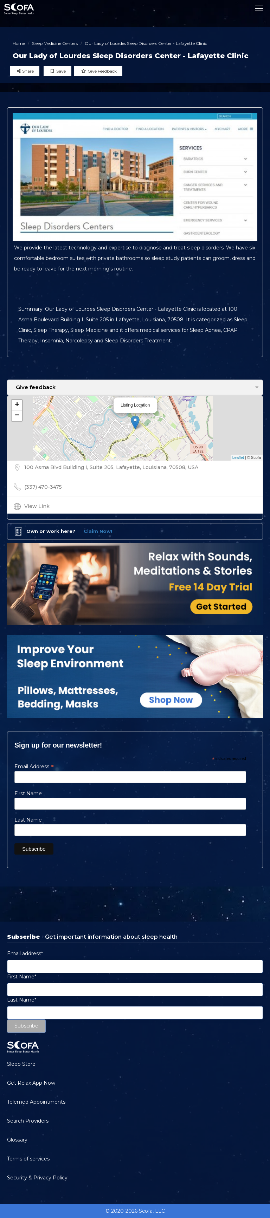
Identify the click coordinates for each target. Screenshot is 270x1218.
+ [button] (17, 405)
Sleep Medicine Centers (55, 43)
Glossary (17, 1140)
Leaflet (238, 457)
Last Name (28, 820)
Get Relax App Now (31, 1083)
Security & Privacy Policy (37, 1177)
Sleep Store (21, 1064)
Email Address (34, 766)
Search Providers (28, 1121)
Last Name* (21, 1000)
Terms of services (28, 1159)
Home (19, 43)
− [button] (17, 415)
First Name (28, 793)
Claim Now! (98, 531)
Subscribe (26, 1026)
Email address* (25, 953)
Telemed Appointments (36, 1102)
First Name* (21, 976)
